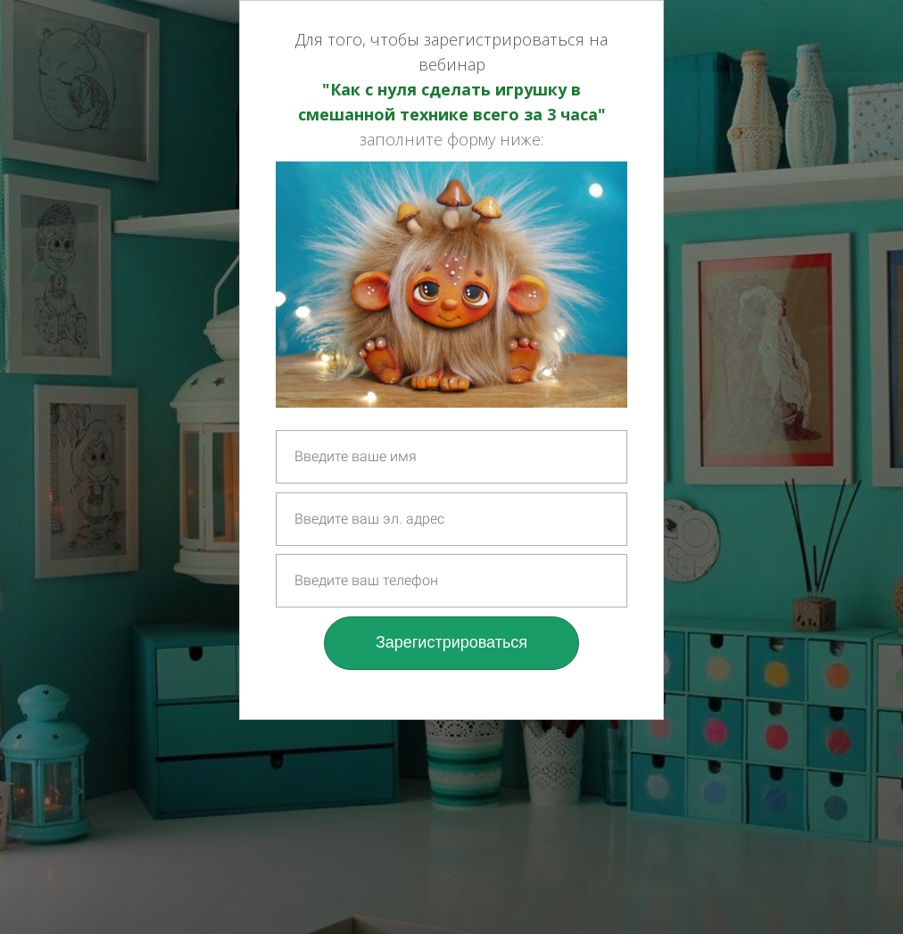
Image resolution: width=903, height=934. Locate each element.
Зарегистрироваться (451, 642)
